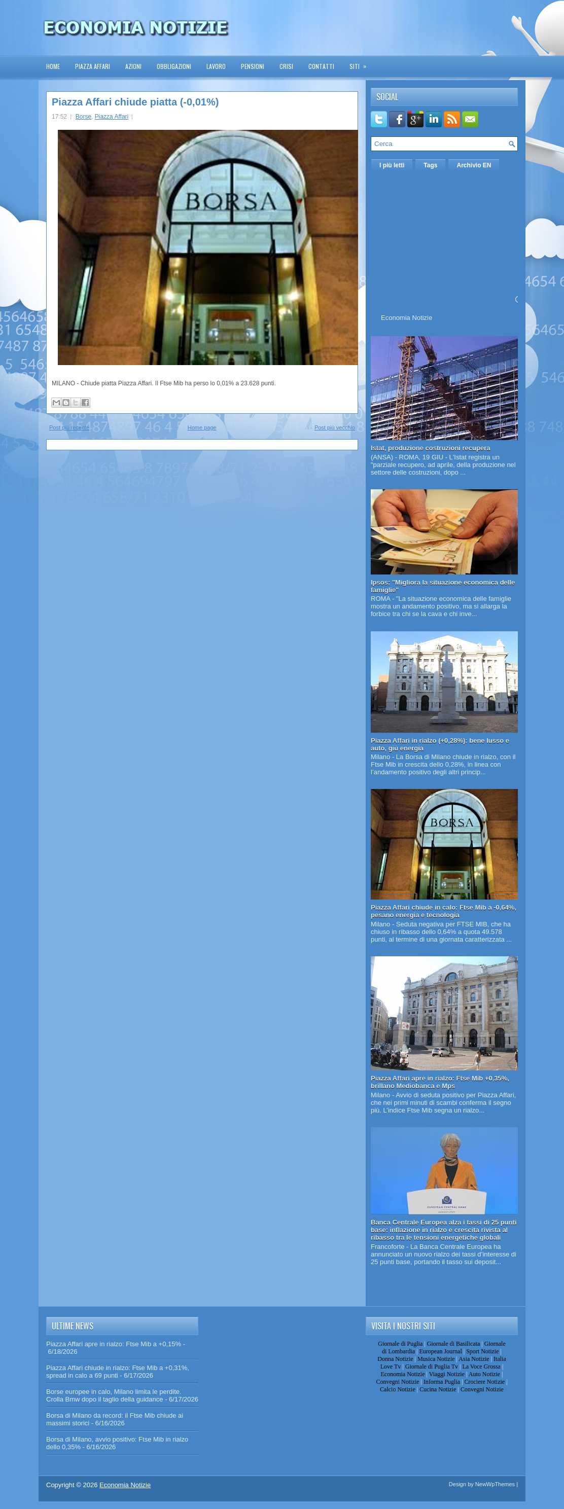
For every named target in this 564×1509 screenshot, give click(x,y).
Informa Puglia (442, 1381)
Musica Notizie (436, 1358)
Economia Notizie (406, 317)
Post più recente (69, 427)
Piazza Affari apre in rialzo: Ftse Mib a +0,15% (113, 1344)
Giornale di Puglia (400, 1343)
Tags (430, 165)
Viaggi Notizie (447, 1374)
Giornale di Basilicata (453, 1343)
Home (53, 66)
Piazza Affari (92, 66)
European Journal (440, 1351)
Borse (83, 116)
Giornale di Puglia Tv (431, 1366)
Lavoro (216, 66)
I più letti (391, 165)
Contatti (321, 66)
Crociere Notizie (485, 1381)
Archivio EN (473, 165)
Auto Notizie (484, 1374)
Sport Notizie (482, 1351)
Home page (202, 427)
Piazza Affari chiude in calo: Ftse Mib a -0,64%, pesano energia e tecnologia (443, 911)
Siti (361, 63)
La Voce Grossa (481, 1366)
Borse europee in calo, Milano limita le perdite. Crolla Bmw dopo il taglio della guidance (114, 1395)
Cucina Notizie (437, 1389)
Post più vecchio (334, 427)
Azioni (133, 66)
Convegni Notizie (397, 1381)
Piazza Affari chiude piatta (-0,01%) (135, 102)
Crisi (286, 66)
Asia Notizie (474, 1358)
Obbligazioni (174, 66)
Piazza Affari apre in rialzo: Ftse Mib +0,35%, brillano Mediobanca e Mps (440, 1082)
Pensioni (252, 66)
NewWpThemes (495, 1484)
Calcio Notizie (397, 1389)
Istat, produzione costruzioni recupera (430, 448)
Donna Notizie (395, 1358)
